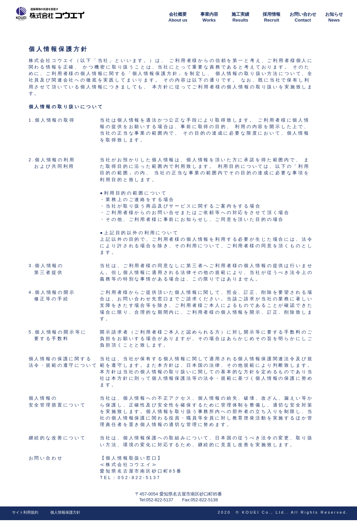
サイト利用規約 (25, 512)
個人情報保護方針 (65, 512)
